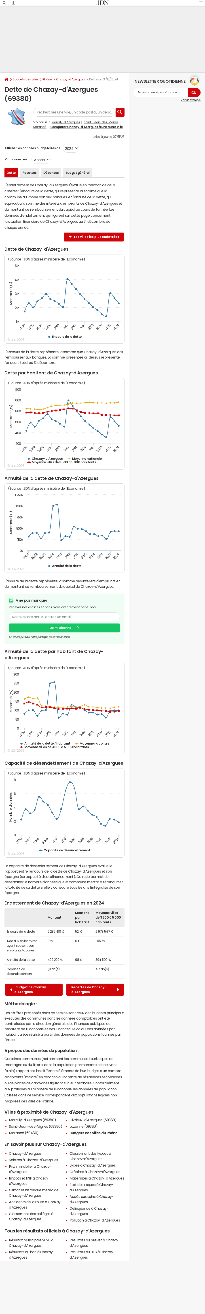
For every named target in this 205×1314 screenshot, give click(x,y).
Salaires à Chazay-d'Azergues (33, 1160)
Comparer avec (16, 159)
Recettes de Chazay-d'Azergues (95, 989)
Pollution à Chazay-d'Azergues (95, 1220)
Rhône (47, 79)
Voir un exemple (191, 100)
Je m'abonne (60, 628)
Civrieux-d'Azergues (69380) (93, 1120)
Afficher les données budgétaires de (32, 148)
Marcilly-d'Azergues (66, 122)
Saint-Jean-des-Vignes (101, 122)
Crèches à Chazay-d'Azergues (95, 1171)
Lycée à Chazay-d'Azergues (93, 1165)
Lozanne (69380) (83, 1126)
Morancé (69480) (24, 1133)
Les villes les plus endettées (96, 236)
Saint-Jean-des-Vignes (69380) (35, 1126)
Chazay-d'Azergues (70, 79)
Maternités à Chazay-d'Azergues (97, 1178)
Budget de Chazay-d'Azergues (29, 989)
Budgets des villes (25, 79)
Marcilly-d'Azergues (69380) (32, 1120)
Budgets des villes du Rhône (93, 1133)
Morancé (39, 126)
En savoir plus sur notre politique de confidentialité (39, 637)
